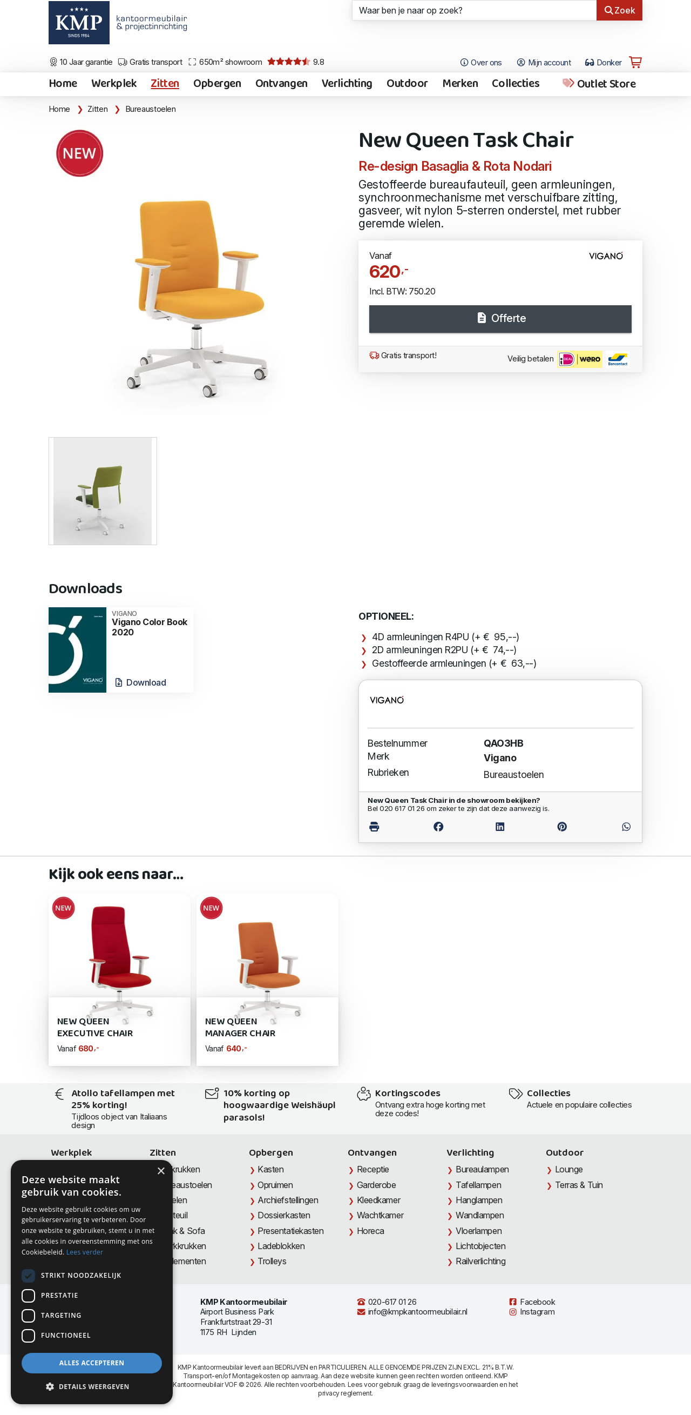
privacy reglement (344, 1393)
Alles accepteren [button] (92, 1362)
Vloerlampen (479, 1230)
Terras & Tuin (579, 1184)
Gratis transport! (402, 355)
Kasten (270, 1169)
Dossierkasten (284, 1215)
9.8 (295, 62)
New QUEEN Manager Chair (240, 1028)
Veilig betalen (568, 359)
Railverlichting (480, 1261)
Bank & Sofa (182, 1230)
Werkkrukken (182, 1245)
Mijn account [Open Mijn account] (543, 63)
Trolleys (272, 1261)
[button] (92, 1386)
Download (139, 682)
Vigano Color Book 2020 (149, 624)
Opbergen (217, 84)
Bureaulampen (482, 1169)
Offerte (500, 318)
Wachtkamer (380, 1215)
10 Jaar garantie (81, 62)
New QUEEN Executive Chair (95, 1028)
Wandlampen (480, 1215)
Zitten (165, 84)
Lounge (569, 1169)
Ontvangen (281, 84)
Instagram (531, 1312)
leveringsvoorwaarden (464, 1384)
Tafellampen (478, 1184)
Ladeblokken (281, 1245)
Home (63, 84)
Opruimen (275, 1184)
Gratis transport (150, 62)
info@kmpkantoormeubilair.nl (412, 1312)
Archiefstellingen (288, 1200)
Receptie (373, 1169)
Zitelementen (182, 1261)
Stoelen (173, 1200)
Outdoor (407, 84)
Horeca (370, 1230)
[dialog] (92, 1282)
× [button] (161, 1172)
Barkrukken (179, 1169)
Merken (460, 84)
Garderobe (376, 1184)
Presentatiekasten (290, 1230)
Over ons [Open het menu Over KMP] (480, 63)
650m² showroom (224, 62)
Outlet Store (598, 84)
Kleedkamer (379, 1200)
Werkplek (114, 84)
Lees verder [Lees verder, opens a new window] (85, 1252)
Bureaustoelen (150, 109)
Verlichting (347, 84)
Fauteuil (173, 1215)
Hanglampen (479, 1200)
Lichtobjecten (480, 1245)
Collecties (515, 84)
